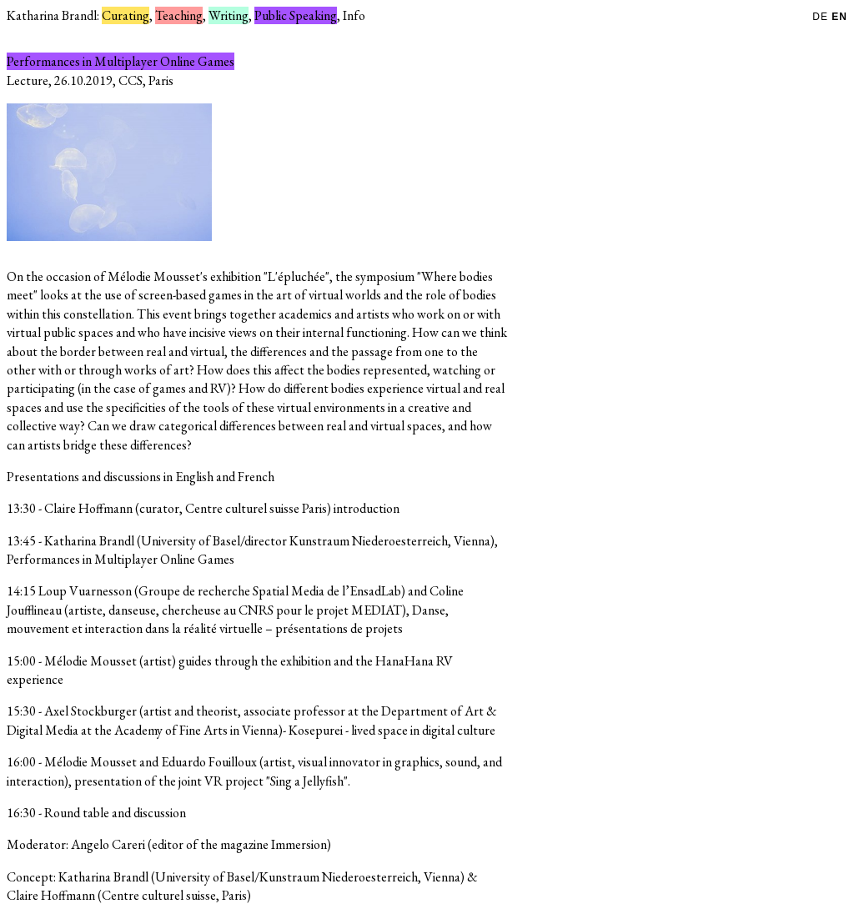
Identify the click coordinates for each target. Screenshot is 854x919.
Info (354, 15)
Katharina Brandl (52, 15)
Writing (228, 15)
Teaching (179, 15)
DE (821, 17)
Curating (125, 15)
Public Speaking (295, 15)
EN (839, 17)
